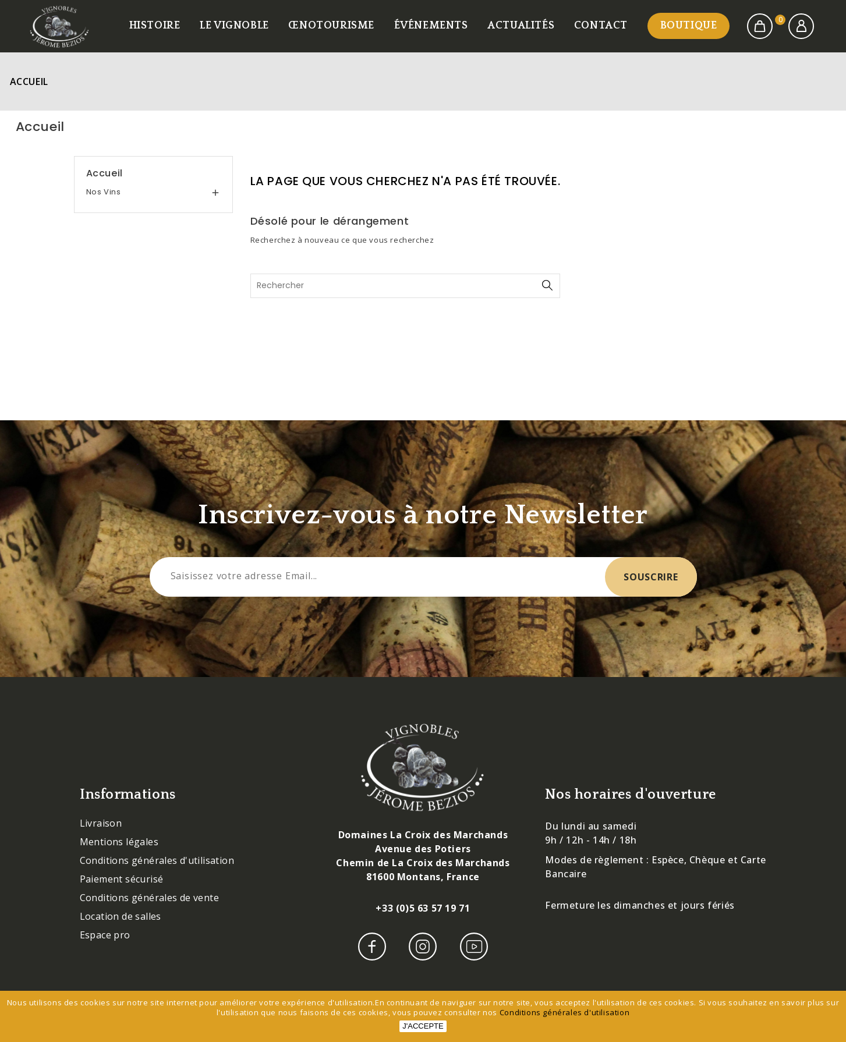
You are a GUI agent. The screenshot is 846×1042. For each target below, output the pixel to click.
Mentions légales (119, 841)
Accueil (104, 173)
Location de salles (120, 916)
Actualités (520, 25)
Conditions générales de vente (150, 897)
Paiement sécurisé (122, 879)
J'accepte (422, 1026)
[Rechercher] (405, 285)
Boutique (688, 25)
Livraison (101, 823)
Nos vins (103, 191)
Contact (601, 25)
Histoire (154, 25)
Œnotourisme (331, 25)
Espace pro (105, 934)
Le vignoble (234, 25)
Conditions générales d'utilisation (157, 860)
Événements (431, 25)
